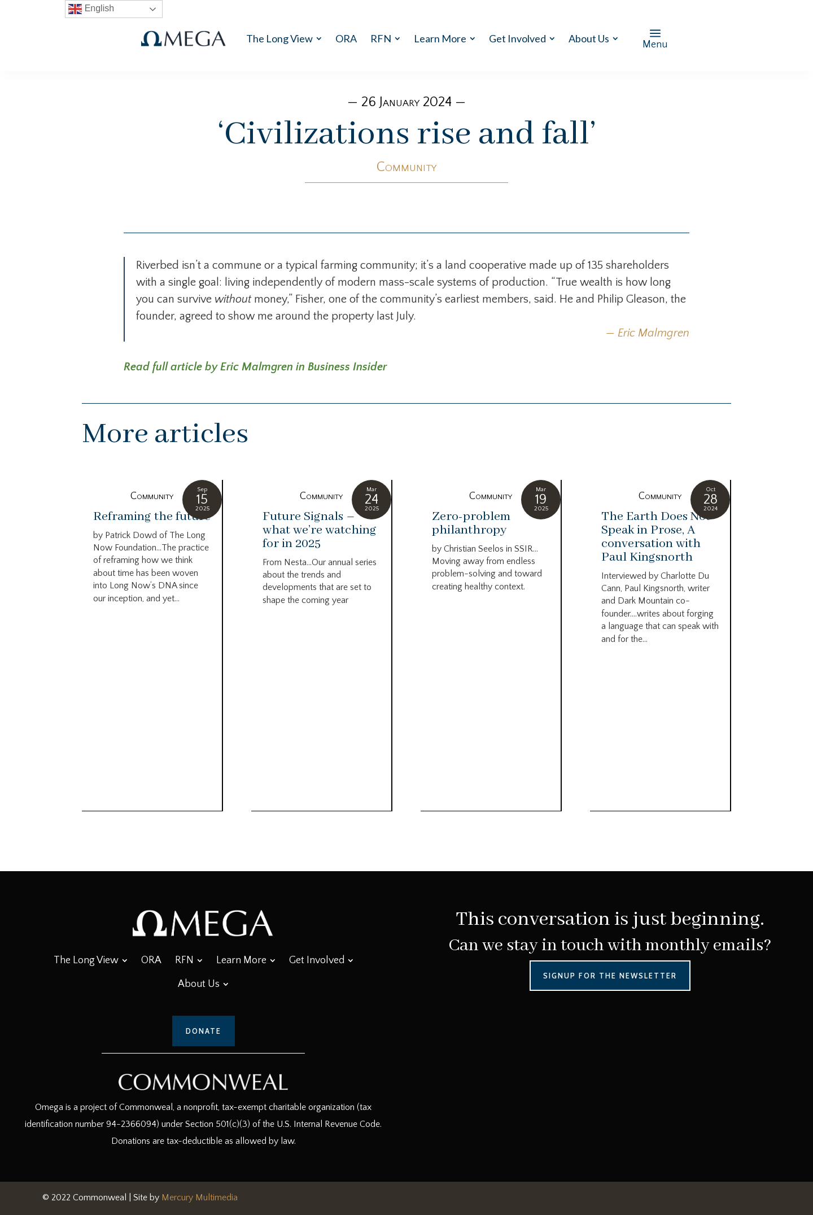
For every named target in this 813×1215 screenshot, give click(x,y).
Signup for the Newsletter (610, 975)
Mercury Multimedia (199, 1197)
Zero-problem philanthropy (471, 523)
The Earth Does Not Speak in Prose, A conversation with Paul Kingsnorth (655, 537)
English (91, 9)
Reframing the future (152, 517)
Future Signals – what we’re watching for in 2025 (320, 530)
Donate (203, 1030)
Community (406, 167)
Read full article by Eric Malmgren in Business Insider (255, 367)
